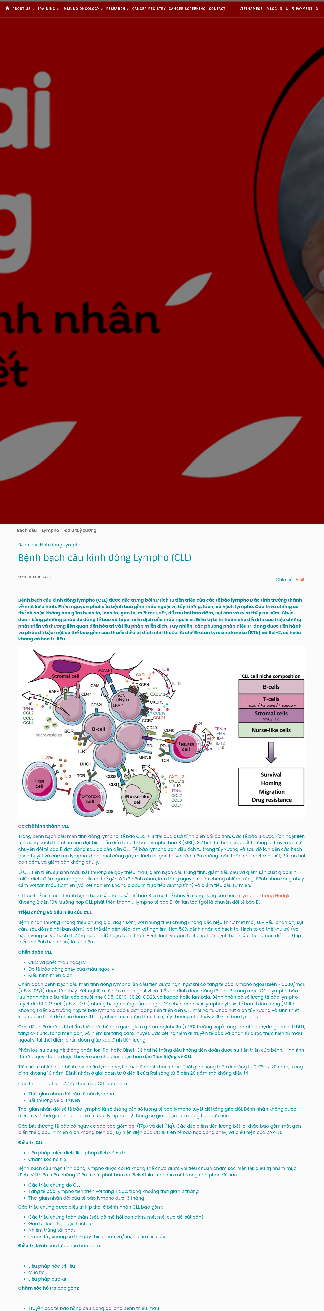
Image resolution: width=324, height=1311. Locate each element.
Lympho (50, 530)
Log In (274, 9)
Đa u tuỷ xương (80, 530)
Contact (217, 9)
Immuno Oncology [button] (82, 9)
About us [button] (23, 9)
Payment (302, 9)
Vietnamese (251, 9)
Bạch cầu (27, 530)
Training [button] (48, 9)
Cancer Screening (187, 9)
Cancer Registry (149, 9)
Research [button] (117, 9)
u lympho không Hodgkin (265, 895)
